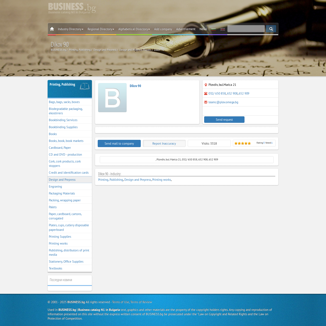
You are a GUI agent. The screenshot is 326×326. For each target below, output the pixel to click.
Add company (163, 29)
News (203, 29)
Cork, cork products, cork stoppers (65, 163)
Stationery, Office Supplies (66, 261)
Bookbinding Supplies (63, 127)
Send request (222, 120)
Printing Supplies (60, 237)
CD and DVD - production (65, 154)
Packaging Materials (62, 193)
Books (53, 134)
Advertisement (185, 29)
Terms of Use (120, 302)
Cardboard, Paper (60, 148)
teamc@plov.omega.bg (223, 102)
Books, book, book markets (66, 141)
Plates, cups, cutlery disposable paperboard (69, 227)
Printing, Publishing (62, 84)
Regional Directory (101, 29)
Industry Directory (70, 29)
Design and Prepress (62, 180)
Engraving (55, 186)
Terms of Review (141, 302)
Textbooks (55, 268)
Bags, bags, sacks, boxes (64, 102)
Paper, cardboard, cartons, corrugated (65, 216)
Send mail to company (119, 143)
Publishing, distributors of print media (69, 252)
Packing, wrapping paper (65, 200)
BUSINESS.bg (76, 302)
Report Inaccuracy (164, 143)
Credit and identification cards (69, 173)
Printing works (58, 243)
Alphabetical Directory (134, 29)
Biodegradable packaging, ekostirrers (66, 111)
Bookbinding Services (63, 120)
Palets (53, 207)
